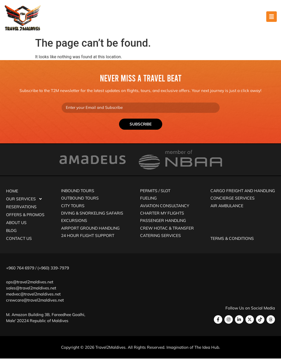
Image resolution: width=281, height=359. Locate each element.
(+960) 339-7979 (53, 268)
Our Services (24, 199)
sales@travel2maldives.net (31, 288)
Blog (11, 230)
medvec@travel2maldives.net (33, 294)
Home (12, 191)
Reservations (21, 207)
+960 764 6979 (20, 268)
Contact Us (19, 238)
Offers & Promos (25, 214)
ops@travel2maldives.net (29, 282)
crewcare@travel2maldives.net (35, 300)
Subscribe (140, 124)
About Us (16, 222)
